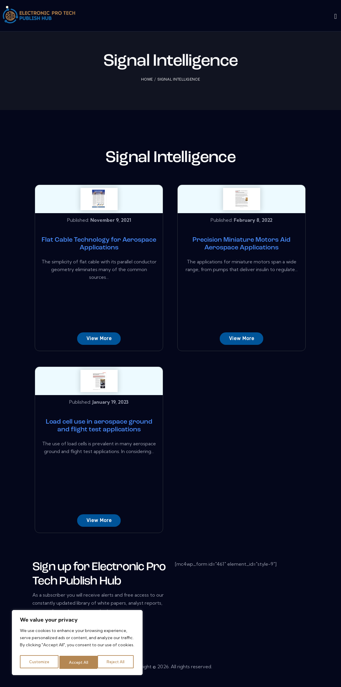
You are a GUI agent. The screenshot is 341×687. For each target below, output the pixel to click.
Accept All (116, 662)
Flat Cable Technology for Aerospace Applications (97, 244)
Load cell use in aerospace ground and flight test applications (98, 430)
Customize (39, 662)
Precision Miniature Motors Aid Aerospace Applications (240, 244)
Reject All (78, 662)
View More (97, 338)
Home (147, 79)
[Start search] (335, 16)
